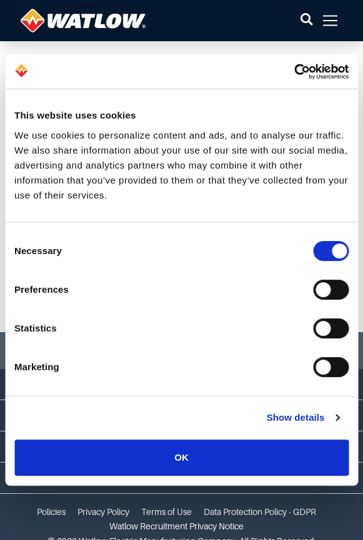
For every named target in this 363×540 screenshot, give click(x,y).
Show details (296, 417)
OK (181, 457)
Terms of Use (166, 512)
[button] (306, 20)
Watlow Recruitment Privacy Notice (176, 526)
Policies (51, 512)
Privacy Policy (103, 512)
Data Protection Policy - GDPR (260, 512)
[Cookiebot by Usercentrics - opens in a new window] (294, 72)
